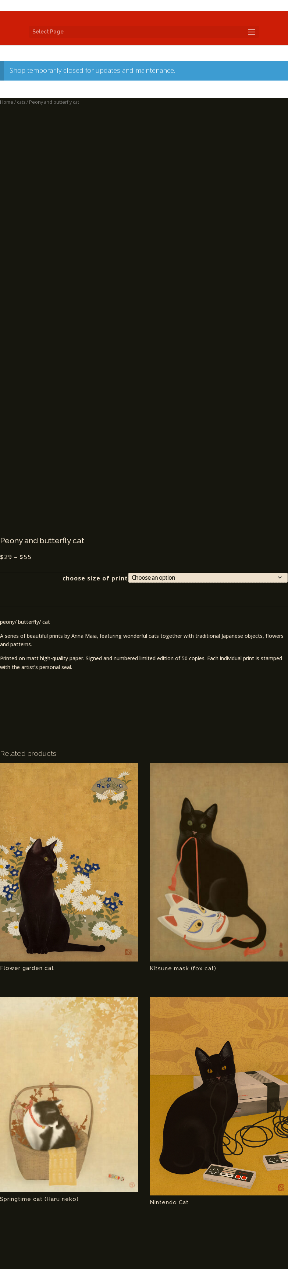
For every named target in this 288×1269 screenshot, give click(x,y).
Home (6, 102)
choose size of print (95, 578)
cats (21, 102)
